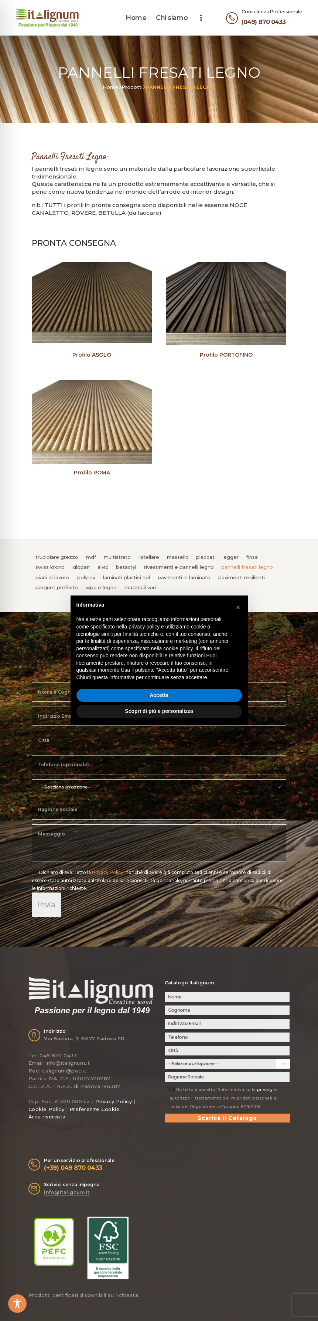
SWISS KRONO (50, 567)
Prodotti (132, 87)
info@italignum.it (67, 1192)
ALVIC (103, 567)
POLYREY (86, 577)
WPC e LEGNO (101, 587)
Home (110, 87)
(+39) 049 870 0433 (73, 1167)
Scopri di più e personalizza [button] (159, 711)
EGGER (231, 557)
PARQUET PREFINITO (56, 587)
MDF (91, 557)
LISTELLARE (149, 557)
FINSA (252, 557)
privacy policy (144, 627)
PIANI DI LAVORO (52, 577)
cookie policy (177, 648)
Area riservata (47, 1117)
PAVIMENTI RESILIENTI (241, 577)
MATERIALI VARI (140, 587)
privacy (265, 1089)
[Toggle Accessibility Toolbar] (17, 1304)
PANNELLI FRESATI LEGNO (247, 567)
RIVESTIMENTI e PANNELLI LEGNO (179, 567)
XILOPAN (81, 567)
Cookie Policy (46, 1109)
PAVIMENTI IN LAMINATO (184, 577)
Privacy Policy (107, 872)
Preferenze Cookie (94, 1109)
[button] (238, 607)
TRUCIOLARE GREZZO (56, 557)
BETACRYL (126, 567)
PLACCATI (206, 557)
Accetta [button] (159, 695)
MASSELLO (178, 557)
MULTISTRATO (117, 557)
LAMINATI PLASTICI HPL (126, 577)
